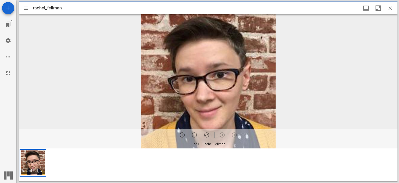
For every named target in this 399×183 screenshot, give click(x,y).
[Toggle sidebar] (26, 8)
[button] (33, 163)
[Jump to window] (8, 24)
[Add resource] (8, 8)
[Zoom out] (194, 135)
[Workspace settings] (8, 41)
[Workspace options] (8, 57)
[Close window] (390, 8)
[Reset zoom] (207, 135)
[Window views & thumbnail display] (366, 8)
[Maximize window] (378, 8)
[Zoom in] (182, 135)
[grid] (208, 164)
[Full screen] (8, 73)
